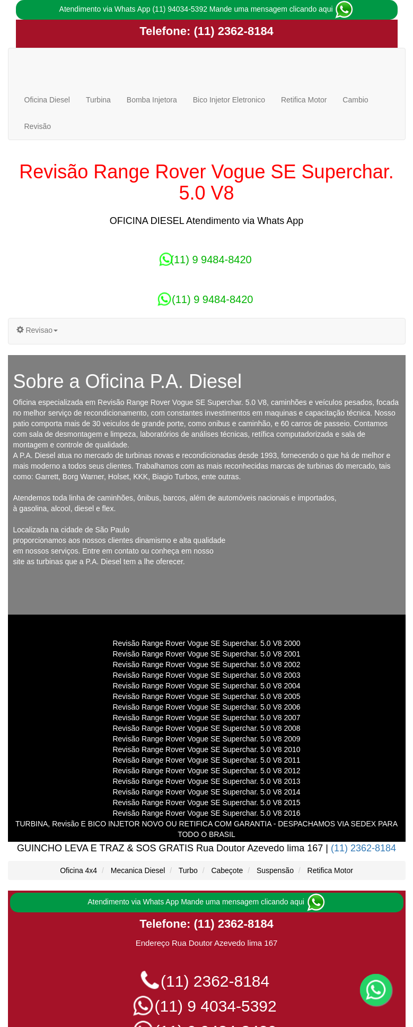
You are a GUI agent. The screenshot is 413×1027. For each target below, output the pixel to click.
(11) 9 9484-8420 (206, 259)
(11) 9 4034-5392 (206, 1006)
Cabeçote (227, 870)
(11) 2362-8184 (232, 31)
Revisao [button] (37, 330)
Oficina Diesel (47, 100)
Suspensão (275, 870)
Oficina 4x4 (78, 870)
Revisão (37, 126)
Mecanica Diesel (138, 870)
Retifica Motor (304, 100)
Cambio (355, 100)
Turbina (98, 100)
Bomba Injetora (152, 100)
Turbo (188, 870)
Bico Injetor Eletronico (229, 100)
